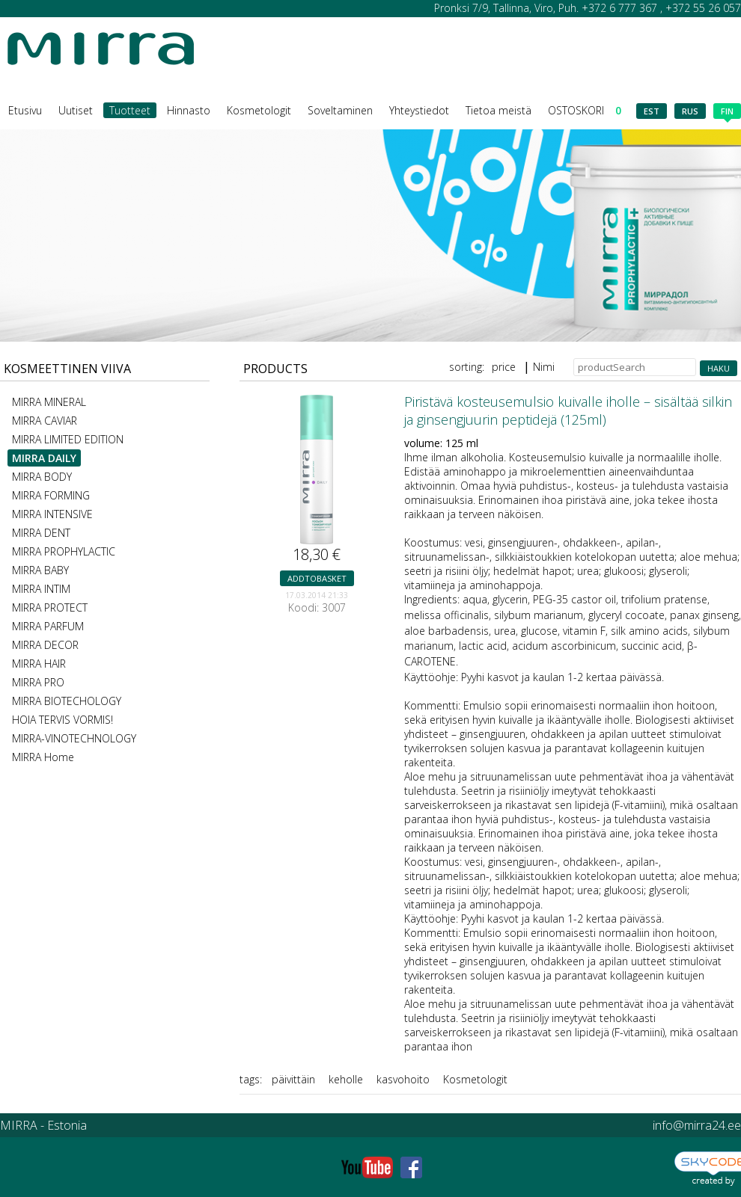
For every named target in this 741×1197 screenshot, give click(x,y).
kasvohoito (403, 1079)
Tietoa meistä (498, 110)
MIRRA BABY (40, 570)
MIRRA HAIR (39, 663)
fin (727, 112)
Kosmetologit (259, 110)
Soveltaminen (340, 110)
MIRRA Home (43, 757)
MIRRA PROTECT (50, 607)
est (651, 111)
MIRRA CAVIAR (44, 420)
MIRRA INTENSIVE (52, 514)
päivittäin (293, 1079)
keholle (346, 1079)
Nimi (544, 367)
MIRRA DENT (41, 533)
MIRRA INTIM (41, 589)
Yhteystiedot (419, 110)
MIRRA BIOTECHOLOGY (66, 701)
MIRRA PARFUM (48, 626)
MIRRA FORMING (51, 495)
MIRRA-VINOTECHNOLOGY (74, 738)
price (504, 367)
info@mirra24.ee (697, 1125)
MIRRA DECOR (45, 645)
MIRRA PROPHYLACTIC (63, 551)
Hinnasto (188, 110)
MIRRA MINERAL (49, 402)
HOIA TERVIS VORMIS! (62, 720)
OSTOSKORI (584, 110)
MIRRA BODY (42, 477)
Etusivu (25, 110)
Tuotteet (129, 110)
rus (690, 111)
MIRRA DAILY (44, 458)
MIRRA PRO (38, 682)
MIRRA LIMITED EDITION (68, 439)
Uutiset (75, 110)
